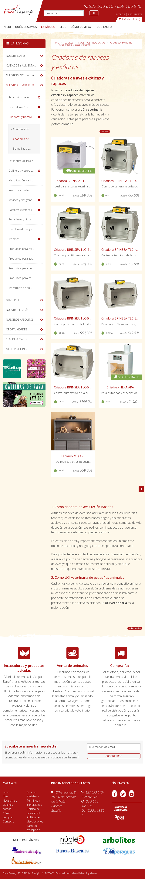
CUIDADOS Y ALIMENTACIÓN (23, 65)
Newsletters (10, 800)
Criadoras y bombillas (121, 42)
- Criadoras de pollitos (25, 129)
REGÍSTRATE (135, 14)
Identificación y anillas (22, 180)
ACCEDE (120, 14)
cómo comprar (82, 27)
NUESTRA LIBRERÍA (17, 310)
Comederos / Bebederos (24, 107)
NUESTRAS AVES (15, 55)
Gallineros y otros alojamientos (26, 170)
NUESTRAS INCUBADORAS (21, 75)
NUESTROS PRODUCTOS (91, 42)
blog (62, 27)
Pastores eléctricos (20, 210)
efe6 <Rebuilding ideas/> (84, 873)
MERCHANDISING (16, 349)
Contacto (8, 821)
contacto (104, 27)
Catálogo (69, 42)
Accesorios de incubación (24, 97)
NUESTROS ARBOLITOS (20, 319)
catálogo (48, 27)
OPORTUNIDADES (16, 329)
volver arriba (135, 628)
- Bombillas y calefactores (25, 148)
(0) (129, 19)
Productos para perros (23, 268)
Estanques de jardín (21, 161)
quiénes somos (26, 27)
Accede (31, 792)
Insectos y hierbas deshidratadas (26, 190)
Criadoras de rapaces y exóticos (74, 44)
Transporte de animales (23, 288)
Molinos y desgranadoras (24, 200)
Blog (5, 796)
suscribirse (114, 756)
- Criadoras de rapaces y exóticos (25, 139)
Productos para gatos (22, 258)
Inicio (7, 27)
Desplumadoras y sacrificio (25, 229)
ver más (105, 131)
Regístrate (33, 796)
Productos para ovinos (22, 249)
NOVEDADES (13, 300)
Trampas (14, 239)
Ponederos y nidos (20, 219)
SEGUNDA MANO (16, 339)
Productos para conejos (23, 278)
